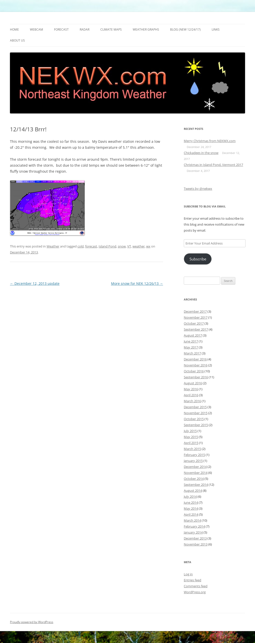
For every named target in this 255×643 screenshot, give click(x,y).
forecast (91, 246)
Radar (84, 29)
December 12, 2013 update (35, 283)
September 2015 (196, 425)
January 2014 (193, 532)
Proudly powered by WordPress (31, 622)
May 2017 (191, 347)
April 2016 (191, 395)
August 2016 (193, 383)
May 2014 (191, 508)
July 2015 (190, 431)
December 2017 (195, 311)
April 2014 (191, 514)
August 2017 (193, 335)
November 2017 (195, 317)
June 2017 (191, 341)
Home (14, 29)
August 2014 (193, 490)
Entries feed (192, 580)
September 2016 (196, 377)
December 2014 (195, 466)
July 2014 (190, 496)
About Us (17, 40)
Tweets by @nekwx (198, 188)
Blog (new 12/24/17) (185, 29)
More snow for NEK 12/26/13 (137, 283)
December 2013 (195, 538)
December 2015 (195, 407)
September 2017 (196, 329)
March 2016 (192, 401)
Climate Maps (111, 29)
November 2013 (195, 544)
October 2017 (194, 323)
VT (129, 246)
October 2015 (194, 419)
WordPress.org (195, 592)
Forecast (61, 29)
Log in (188, 574)
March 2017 (192, 353)
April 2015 (191, 443)
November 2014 (195, 472)
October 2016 (194, 371)
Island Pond (107, 246)
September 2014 (196, 484)
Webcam (36, 29)
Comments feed (195, 586)
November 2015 (195, 413)
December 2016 (195, 359)
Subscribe (198, 258)
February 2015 (194, 454)
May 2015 (191, 437)
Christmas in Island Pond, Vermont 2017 (213, 164)
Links (216, 29)
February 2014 (194, 526)
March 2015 (192, 448)
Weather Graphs (146, 29)
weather (138, 246)
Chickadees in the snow (201, 152)
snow (122, 246)
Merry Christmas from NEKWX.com (210, 141)
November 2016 (195, 365)
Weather (53, 246)
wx (148, 246)
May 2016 (191, 389)
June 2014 (191, 502)
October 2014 (194, 478)
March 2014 (192, 520)
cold (80, 246)
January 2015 (193, 460)
